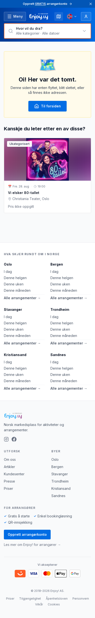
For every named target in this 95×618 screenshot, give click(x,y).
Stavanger (13, 309)
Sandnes (58, 355)
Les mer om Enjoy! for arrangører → (32, 545)
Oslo (8, 264)
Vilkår (39, 604)
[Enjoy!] (47, 415)
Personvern (80, 598)
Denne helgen (15, 278)
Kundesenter (14, 474)
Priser (8, 488)
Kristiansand (15, 355)
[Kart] (58, 16)
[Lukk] (90, 3)
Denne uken (14, 284)
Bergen (56, 264)
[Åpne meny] (15, 16)
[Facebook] (14, 439)
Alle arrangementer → (22, 298)
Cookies (54, 604)
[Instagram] (6, 439)
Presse (9, 481)
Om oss (10, 459)
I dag (8, 271)
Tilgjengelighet (30, 598)
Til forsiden (47, 106)
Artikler (9, 467)
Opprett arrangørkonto (27, 534)
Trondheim (59, 309)
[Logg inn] (86, 16)
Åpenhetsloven (57, 598)
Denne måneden (17, 290)
